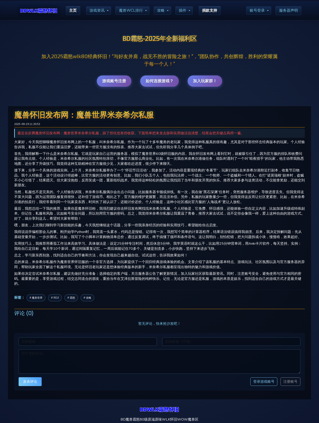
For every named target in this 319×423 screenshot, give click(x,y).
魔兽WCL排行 (133, 10)
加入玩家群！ (205, 81)
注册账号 (290, 381)
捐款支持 (214, 10)
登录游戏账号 (263, 381)
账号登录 (255, 10)
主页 (73, 10)
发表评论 (30, 381)
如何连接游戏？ (159, 81)
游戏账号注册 (114, 81)
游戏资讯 (98, 10)
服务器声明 (288, 10)
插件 (186, 10)
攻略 (164, 10)
